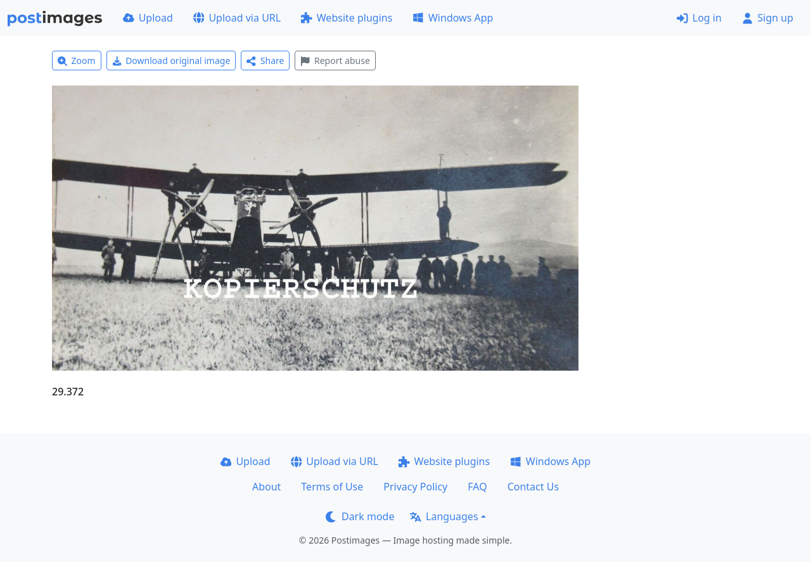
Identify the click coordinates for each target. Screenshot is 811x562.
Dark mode (360, 516)
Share (265, 60)
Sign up (767, 18)
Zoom (77, 60)
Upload (148, 18)
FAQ (477, 487)
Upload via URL (237, 18)
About (266, 487)
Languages (444, 516)
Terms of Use (332, 487)
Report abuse (334, 60)
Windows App (452, 18)
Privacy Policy (415, 487)
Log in (699, 18)
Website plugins (346, 18)
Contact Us (533, 487)
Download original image (171, 60)
